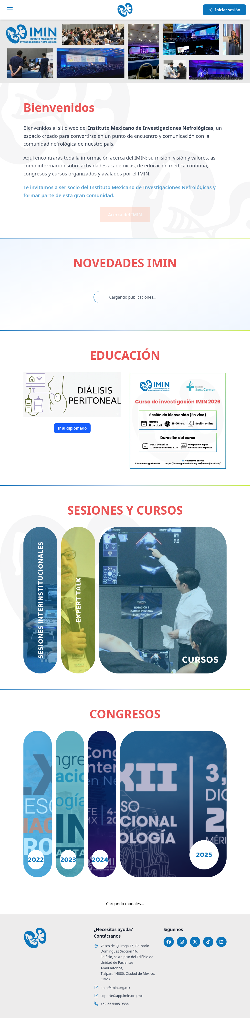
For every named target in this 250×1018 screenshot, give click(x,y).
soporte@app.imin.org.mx (122, 995)
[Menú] (10, 10)
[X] (195, 942)
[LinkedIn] (221, 942)
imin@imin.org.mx (115, 987)
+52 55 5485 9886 (115, 1003)
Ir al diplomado (72, 428)
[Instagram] (182, 942)
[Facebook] (169, 942)
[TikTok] (208, 942)
